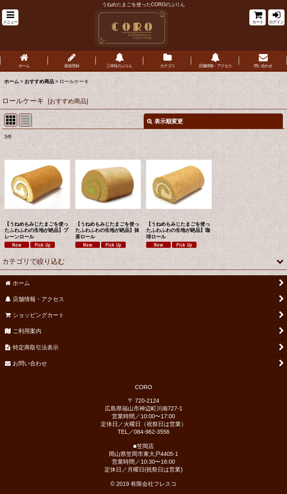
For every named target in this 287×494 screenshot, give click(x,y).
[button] (10, 17)
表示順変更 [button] (165, 121)
